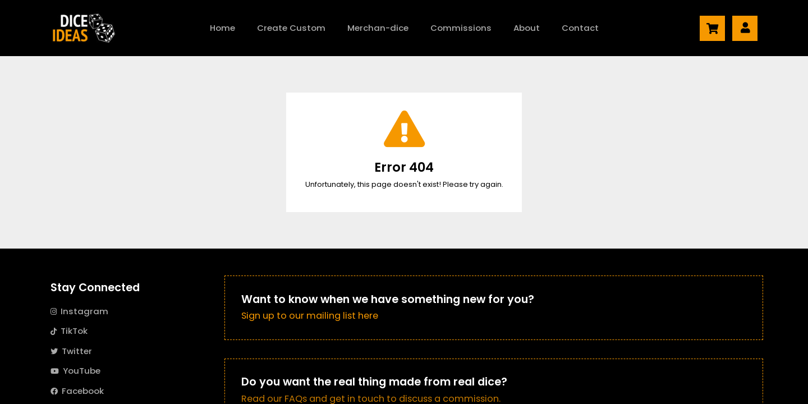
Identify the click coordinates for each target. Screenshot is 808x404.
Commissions (461, 28)
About (526, 28)
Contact (580, 28)
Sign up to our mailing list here (309, 315)
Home (222, 28)
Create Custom (291, 28)
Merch (377, 28)
